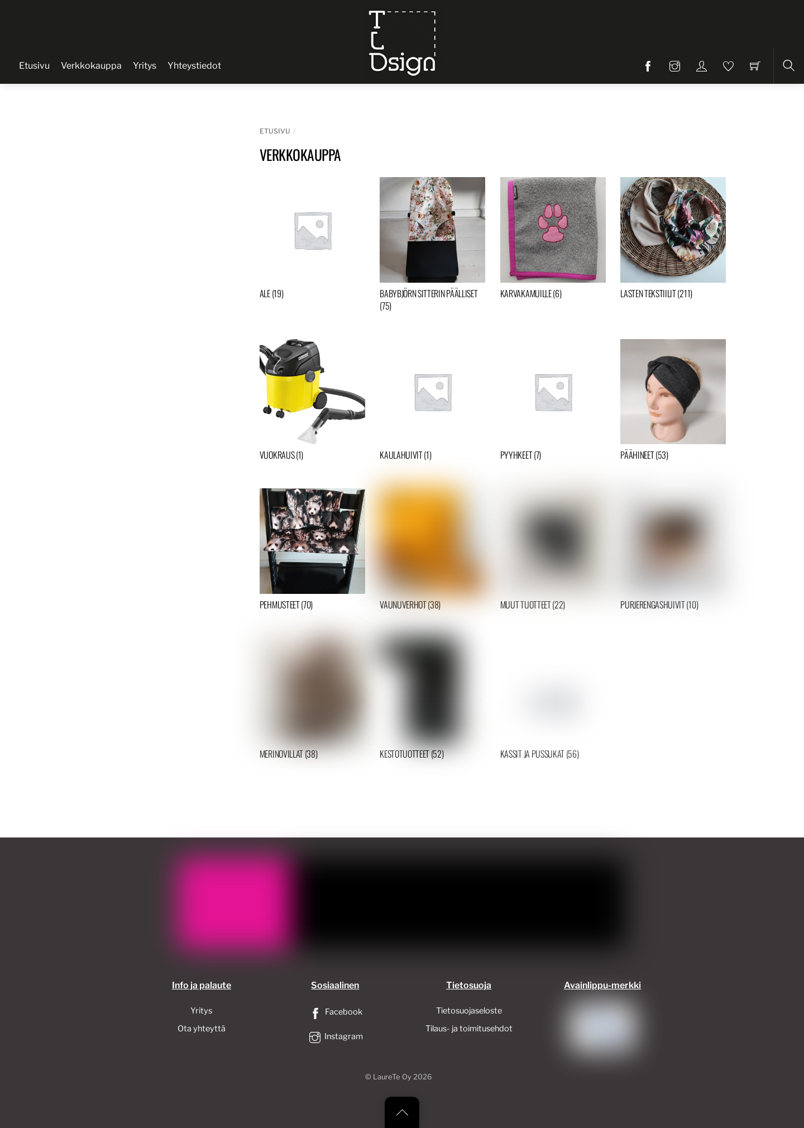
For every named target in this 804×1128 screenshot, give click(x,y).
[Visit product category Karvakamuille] (553, 240)
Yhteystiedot (194, 65)
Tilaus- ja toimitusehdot (469, 1029)
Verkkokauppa (91, 65)
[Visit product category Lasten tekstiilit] (673, 240)
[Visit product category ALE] (312, 240)
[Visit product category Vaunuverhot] (432, 551)
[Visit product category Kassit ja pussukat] (553, 700)
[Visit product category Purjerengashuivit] (673, 551)
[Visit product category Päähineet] (673, 402)
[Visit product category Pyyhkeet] (553, 402)
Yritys (144, 65)
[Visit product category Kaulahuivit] (432, 402)
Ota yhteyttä (202, 1029)
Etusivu (34, 65)
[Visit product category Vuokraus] (312, 402)
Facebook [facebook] (335, 1012)
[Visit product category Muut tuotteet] (553, 551)
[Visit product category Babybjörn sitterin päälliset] (432, 247)
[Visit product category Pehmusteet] (312, 551)
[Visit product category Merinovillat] (312, 700)
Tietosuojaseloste (469, 1011)
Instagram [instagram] (335, 1036)
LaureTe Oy (392, 1077)
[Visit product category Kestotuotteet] (432, 700)
